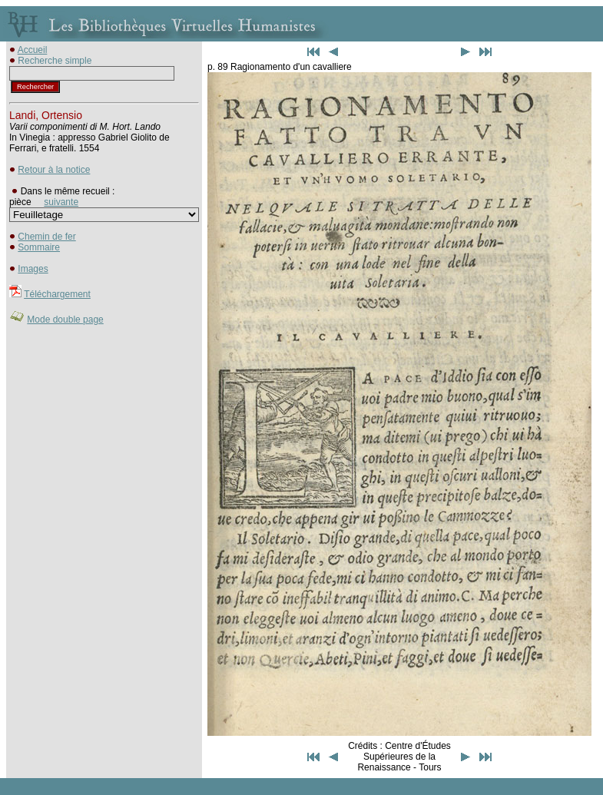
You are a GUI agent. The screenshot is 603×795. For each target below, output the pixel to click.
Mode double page (65, 319)
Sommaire (39, 247)
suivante (61, 202)
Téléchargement (57, 294)
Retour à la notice (54, 169)
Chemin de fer (46, 236)
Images (33, 268)
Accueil (33, 50)
